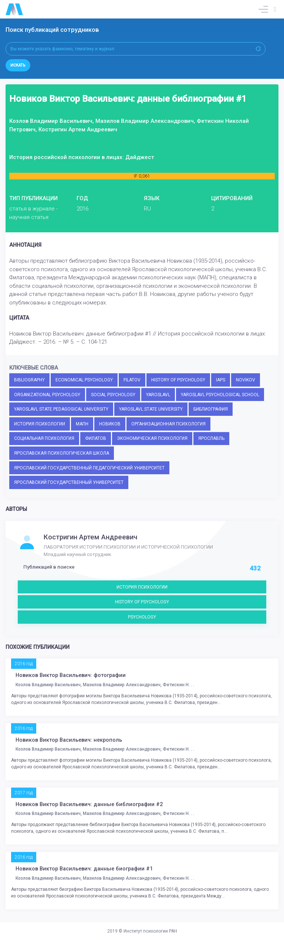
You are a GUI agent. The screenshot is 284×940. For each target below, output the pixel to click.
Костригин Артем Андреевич (90, 537)
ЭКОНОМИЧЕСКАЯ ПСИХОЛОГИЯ (152, 438)
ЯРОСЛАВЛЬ (211, 438)
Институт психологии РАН (150, 931)
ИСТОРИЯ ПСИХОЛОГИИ (39, 424)
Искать (18, 65)
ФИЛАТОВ (95, 438)
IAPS (220, 380)
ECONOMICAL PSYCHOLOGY (84, 380)
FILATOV (132, 380)
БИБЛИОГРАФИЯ (210, 409)
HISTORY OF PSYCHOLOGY (178, 380)
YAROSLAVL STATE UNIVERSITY (151, 409)
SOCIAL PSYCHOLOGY (113, 394)
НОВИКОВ (110, 424)
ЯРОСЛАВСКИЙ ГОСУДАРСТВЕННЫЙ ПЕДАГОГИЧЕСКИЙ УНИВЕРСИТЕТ (89, 468)
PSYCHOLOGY (142, 617)
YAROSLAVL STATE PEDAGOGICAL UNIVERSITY (61, 409)
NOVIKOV (245, 380)
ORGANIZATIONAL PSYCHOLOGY (47, 394)
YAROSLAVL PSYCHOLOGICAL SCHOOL (220, 394)
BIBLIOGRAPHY (29, 380)
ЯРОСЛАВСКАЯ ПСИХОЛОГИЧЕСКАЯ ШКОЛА (61, 453)
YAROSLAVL (158, 394)
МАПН (82, 424)
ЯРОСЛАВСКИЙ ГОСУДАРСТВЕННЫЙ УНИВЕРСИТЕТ (69, 482)
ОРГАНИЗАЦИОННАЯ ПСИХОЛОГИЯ (168, 424)
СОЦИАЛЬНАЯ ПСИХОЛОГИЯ (44, 438)
